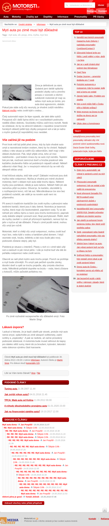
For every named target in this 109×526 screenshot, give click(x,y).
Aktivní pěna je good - (29, 497)
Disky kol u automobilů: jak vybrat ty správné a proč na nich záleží (91, 174)
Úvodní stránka (25, 24)
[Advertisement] (26, 63)
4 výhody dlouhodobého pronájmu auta (25, 406)
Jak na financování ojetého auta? (22, 411)
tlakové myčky (9, 110)
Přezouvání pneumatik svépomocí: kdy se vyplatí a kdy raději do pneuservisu (91, 185)
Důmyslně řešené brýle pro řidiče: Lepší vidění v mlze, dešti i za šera (91, 56)
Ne (38, 373)
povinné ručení (79, 144)
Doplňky (47, 17)
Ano (33, 373)
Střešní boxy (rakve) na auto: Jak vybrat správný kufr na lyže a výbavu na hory (90, 247)
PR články (98, 17)
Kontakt (102, 11)
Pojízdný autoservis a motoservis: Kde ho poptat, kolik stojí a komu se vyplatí (91, 88)
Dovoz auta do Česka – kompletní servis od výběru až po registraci (90, 270)
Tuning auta (11, 389)
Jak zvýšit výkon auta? (16, 394)
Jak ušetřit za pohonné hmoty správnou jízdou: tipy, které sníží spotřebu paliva (91, 224)
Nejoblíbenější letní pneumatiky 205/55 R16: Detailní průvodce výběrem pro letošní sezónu (90, 212)
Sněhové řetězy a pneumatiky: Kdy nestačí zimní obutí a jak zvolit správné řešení (90, 259)
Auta (6, 17)
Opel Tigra (81, 72)
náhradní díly (89, 140)
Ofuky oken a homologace (88, 123)
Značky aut (32, 17)
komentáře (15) (33, 363)
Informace (62, 17)
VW (97, 140)
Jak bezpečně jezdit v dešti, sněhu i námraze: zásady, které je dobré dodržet (90, 282)
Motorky (16, 17)
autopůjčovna (79, 136)
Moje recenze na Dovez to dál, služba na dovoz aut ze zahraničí (90, 115)
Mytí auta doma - (26, 424)
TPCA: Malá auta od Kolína (18, 400)
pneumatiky (91, 136)
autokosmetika (93, 144)
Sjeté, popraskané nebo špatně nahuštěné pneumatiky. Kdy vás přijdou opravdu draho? (91, 236)
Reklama (91, 11)
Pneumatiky (80, 17)
